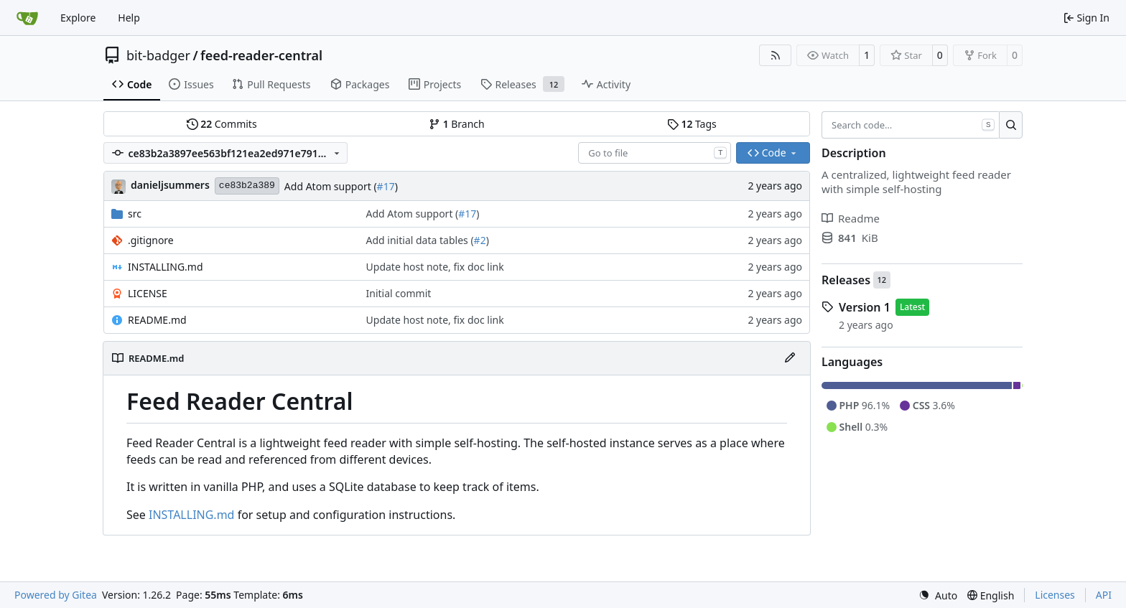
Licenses (1055, 595)
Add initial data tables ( (420, 240)
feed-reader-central (261, 55)
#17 (386, 186)
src (134, 213)
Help (129, 17)
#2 (480, 240)
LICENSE (147, 293)
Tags (692, 124)
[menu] (937, 595)
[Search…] (1011, 125)
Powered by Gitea (55, 595)
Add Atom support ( (330, 186)
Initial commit (399, 293)
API (1104, 595)
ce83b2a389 (247, 185)
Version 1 (864, 307)
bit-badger (158, 55)
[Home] (27, 18)
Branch (457, 124)
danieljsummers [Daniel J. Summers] (170, 185)
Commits (222, 124)
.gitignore (151, 240)
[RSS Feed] (775, 55)
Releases (846, 280)
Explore (78, 17)
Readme (851, 218)
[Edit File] (789, 358)
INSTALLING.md (165, 266)
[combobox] (654, 153)
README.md (157, 320)
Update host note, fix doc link (435, 266)
